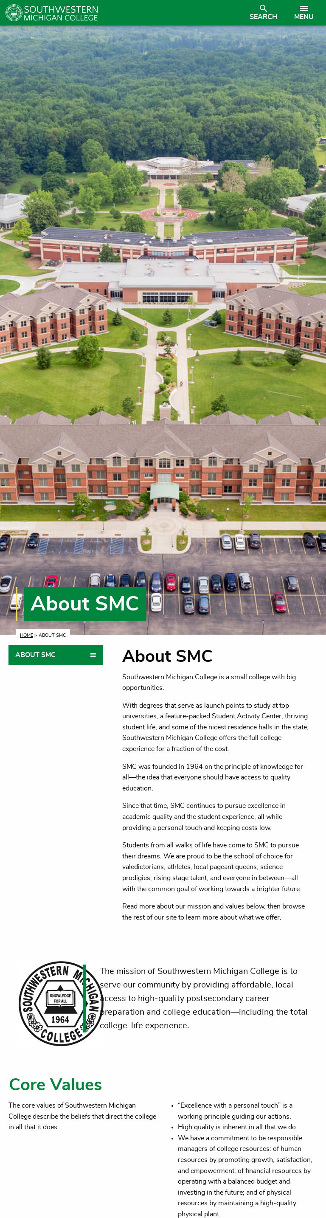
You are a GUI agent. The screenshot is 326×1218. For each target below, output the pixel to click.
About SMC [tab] (35, 655)
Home (26, 635)
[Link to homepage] (125, 12)
